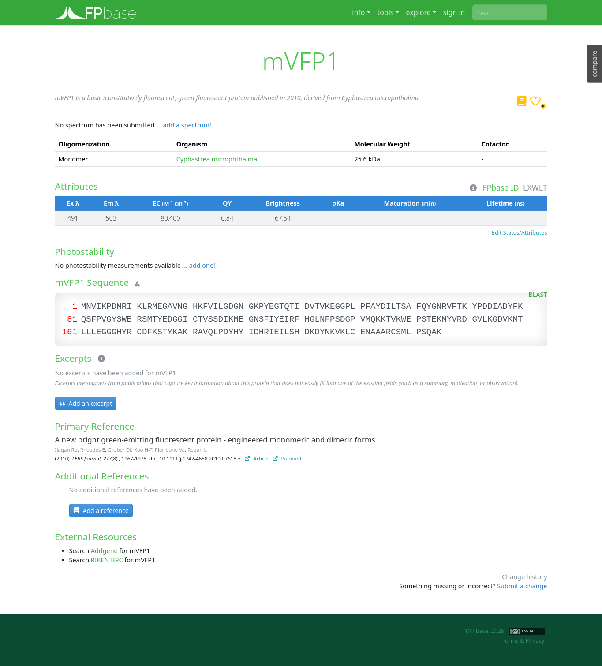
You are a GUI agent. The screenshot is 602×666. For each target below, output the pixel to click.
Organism (191, 144)
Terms (510, 640)
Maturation (410, 203)
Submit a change (522, 586)
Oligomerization (84, 144)
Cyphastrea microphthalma (217, 159)
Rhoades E (92, 449)
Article (257, 458)
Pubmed (287, 458)
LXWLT (535, 187)
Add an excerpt (85, 403)
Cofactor (495, 144)
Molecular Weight (382, 144)
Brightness (283, 203)
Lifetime (505, 203)
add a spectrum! (187, 125)
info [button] (358, 12)
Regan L (196, 449)
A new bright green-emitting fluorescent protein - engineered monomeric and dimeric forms (215, 439)
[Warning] (135, 284)
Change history (524, 576)
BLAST (538, 294)
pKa (338, 203)
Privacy (535, 640)
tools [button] (386, 12)
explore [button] (418, 12)
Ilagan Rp (66, 449)
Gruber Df (119, 449)
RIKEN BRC (107, 560)
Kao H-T (143, 449)
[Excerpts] (99, 359)
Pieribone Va (170, 449)
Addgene (104, 550)
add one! (202, 265)
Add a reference (101, 510)
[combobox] (509, 12)
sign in (454, 12)
